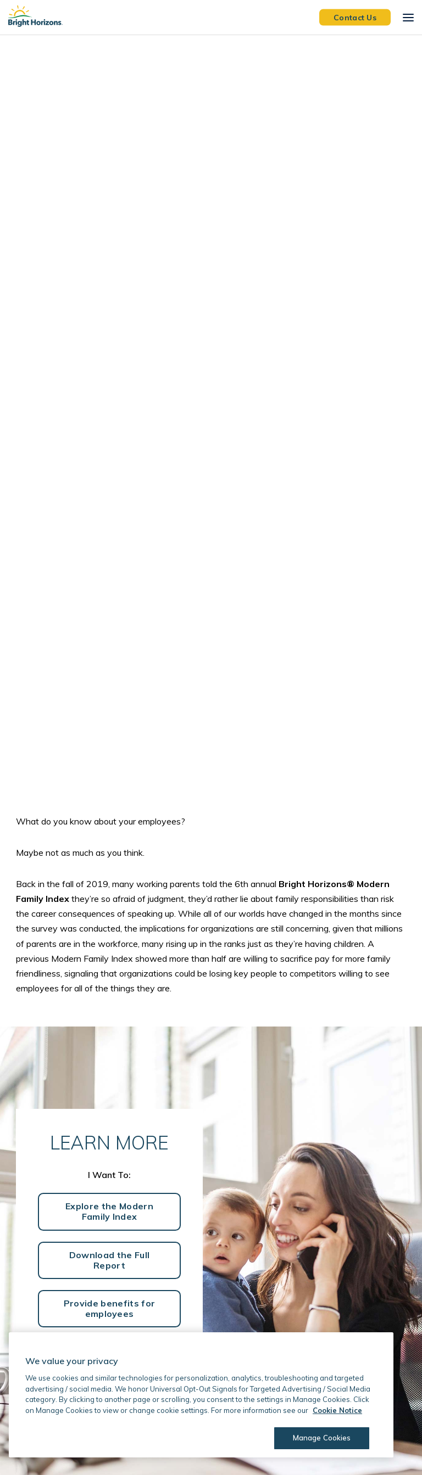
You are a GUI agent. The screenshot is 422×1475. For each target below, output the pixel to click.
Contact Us (355, 17)
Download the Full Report (109, 1260)
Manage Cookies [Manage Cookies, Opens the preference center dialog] (322, 1437)
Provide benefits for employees (109, 1308)
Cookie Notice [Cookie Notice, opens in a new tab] (337, 1410)
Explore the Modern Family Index (109, 1211)
